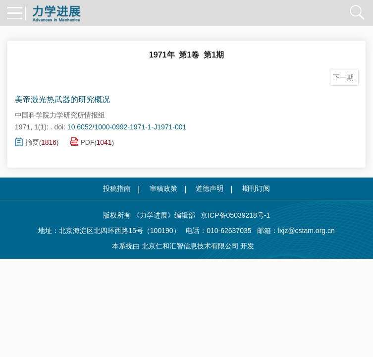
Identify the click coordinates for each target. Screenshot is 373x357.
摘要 (27, 141)
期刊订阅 (256, 188)
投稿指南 (117, 188)
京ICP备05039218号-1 (232, 215)
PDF (82, 141)
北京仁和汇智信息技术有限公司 (190, 246)
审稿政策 (163, 188)
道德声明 (209, 188)
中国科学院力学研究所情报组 (60, 115)
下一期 (344, 77)
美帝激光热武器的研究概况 (62, 99)
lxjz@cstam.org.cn (306, 231)
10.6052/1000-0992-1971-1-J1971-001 (127, 127)
